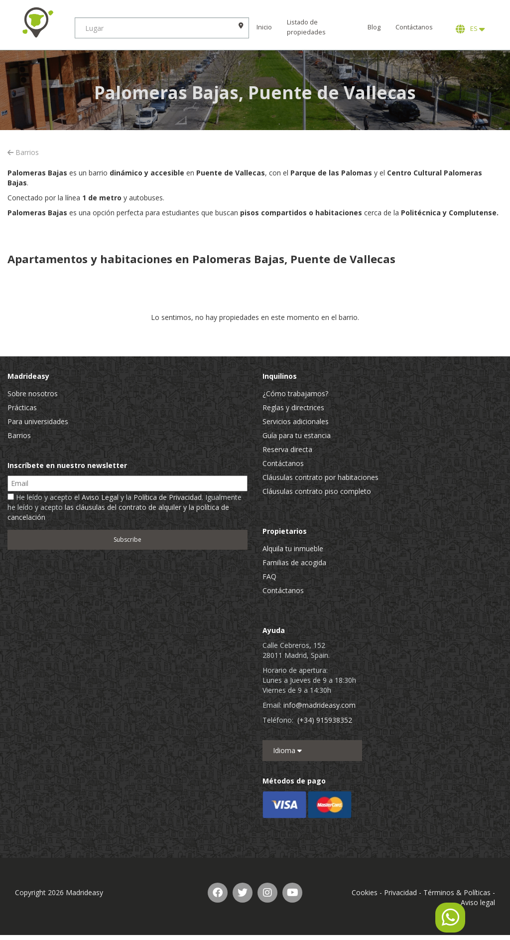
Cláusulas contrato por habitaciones (320, 477)
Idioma (287, 750)
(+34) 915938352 (324, 720)
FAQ (269, 576)
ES (470, 28)
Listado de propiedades (306, 27)
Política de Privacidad (167, 497)
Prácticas (22, 407)
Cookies (365, 892)
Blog (374, 27)
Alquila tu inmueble (292, 548)
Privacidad (400, 892)
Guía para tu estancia (296, 435)
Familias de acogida (294, 562)
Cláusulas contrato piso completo (316, 491)
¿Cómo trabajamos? (295, 393)
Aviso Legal (100, 497)
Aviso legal (478, 902)
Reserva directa (287, 449)
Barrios (23, 152)
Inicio (264, 27)
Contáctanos (414, 27)
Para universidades (37, 421)
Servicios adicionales (295, 421)
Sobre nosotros (32, 393)
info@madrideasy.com (319, 705)
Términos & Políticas (457, 892)
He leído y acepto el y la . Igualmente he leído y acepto (124, 507)
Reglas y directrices (293, 407)
